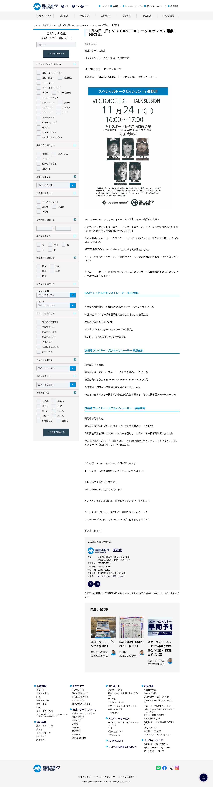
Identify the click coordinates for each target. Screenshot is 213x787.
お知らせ (76, 727)
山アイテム (63, 154)
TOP (35, 25)
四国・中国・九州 (44, 711)
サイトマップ (84, 776)
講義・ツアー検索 (44, 726)
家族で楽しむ (48, 327)
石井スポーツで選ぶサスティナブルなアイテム (159, 710)
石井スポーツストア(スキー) (157, 747)
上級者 (45, 207)
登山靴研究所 (78, 717)
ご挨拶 (75, 724)
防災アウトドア (151, 727)
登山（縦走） (48, 78)
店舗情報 (64, 15)
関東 (38, 697)
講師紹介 (40, 729)
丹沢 (60, 406)
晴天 (44, 266)
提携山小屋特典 (115, 709)
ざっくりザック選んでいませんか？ (158, 701)
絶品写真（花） (49, 337)
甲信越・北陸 (42, 700)
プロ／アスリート (50, 202)
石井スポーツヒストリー (83, 713)
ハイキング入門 (79, 700)
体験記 (45, 154)
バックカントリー (50, 97)
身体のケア (47, 342)
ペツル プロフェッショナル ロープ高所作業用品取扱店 (52, 715)
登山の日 (112, 699)
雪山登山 (68, 78)
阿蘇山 (65, 421)
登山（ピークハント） (52, 73)
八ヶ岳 (61, 416)
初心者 (45, 211)
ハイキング (47, 107)
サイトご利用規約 (126, 776)
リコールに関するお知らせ (122, 747)
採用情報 (174, 6)
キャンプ (66, 107)
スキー (68, 6)
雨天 (58, 266)
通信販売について (116, 731)
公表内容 (76, 734)
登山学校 (126, 15)
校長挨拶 (40, 740)
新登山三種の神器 (80, 697)
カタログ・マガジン (153, 731)
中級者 (61, 207)
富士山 (45, 411)
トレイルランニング (51, 87)
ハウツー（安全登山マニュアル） (123, 706)
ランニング (47, 112)
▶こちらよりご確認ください (111, 576)
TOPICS (104, 6)
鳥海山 (61, 401)
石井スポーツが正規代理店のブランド (159, 723)
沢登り (67, 102)
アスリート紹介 (115, 690)
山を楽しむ (105, 15)
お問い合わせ (114, 735)
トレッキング (48, 83)
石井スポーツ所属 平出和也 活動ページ (124, 694)
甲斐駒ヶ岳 (47, 421)
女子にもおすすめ (50, 322)
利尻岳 (45, 401)
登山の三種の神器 (80, 693)
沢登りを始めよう (152, 718)
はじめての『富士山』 (82, 704)
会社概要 (76, 720)
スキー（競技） (65, 92)
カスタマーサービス (133, 6)
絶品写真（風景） (50, 332)
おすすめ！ (47, 352)
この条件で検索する (56, 53)
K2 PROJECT (115, 741)
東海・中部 (41, 704)
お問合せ (117, 6)
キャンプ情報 (168, 15)
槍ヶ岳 (61, 411)
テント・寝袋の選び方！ (155, 715)
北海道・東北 (42, 693)
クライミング (48, 102)
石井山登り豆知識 (50, 347)
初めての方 (85, 15)
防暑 (44, 276)
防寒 (58, 271)
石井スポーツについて (156, 6)
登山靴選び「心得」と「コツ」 (158, 697)
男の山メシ (41, 736)
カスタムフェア (49, 132)
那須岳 (45, 406)
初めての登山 (78, 690)
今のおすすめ (150, 690)
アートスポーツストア (154, 751)
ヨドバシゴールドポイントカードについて (123, 723)
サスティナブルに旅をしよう (157, 706)
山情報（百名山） (50, 164)
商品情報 (147, 15)
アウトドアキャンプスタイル (157, 734)
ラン (77, 6)
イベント (46, 159)
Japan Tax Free (79, 738)
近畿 (38, 707)
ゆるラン (46, 127)
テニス (87, 6)
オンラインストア (43, 15)
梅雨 (56, 244)
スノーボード (48, 117)
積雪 (44, 271)
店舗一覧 (40, 690)
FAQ (110, 728)
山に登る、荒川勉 (116, 702)
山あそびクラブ (49, 122)
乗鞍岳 (45, 416)
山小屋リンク (114, 713)
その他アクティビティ (52, 137)
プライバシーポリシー (104, 776)
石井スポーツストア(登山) (156, 744)
